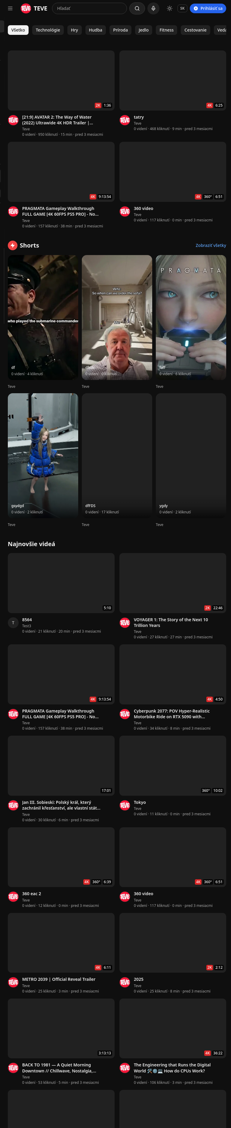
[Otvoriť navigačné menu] (10, 8)
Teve (95, 110)
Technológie (117, 30)
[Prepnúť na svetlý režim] (169, 8)
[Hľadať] (137, 8)
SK (182, 8)
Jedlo (213, 30)
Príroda (189, 30)
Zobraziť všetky (211, 216)
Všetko (87, 30)
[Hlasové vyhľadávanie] (153, 8)
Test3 (95, 495)
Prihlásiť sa (208, 8)
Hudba (165, 30)
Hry (143, 30)
